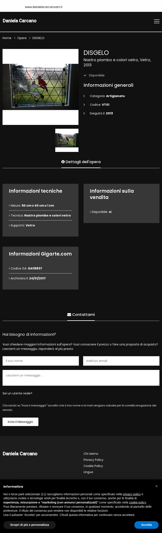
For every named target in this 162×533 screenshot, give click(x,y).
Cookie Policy (93, 466)
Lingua (88, 472)
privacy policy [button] (132, 494)
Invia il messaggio (20, 422)
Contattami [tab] (81, 314)
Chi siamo (91, 454)
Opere (22, 38)
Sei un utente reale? (17, 393)
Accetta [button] (146, 524)
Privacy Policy (93, 460)
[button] (156, 486)
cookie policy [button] (137, 502)
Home (7, 38)
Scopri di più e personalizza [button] (29, 524)
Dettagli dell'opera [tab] (81, 161)
